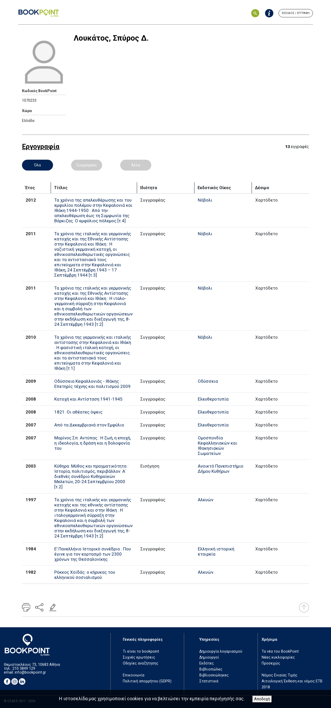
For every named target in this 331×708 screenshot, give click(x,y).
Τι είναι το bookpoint (141, 651)
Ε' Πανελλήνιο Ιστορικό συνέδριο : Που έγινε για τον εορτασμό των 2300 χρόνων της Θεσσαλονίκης (92, 554)
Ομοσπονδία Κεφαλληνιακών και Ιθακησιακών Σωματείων (217, 445)
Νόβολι (205, 200)
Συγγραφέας (86, 165)
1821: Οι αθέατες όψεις (78, 412)
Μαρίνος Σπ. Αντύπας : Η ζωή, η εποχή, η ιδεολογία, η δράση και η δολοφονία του (92, 443)
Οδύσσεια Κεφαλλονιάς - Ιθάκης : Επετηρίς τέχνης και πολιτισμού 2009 (92, 384)
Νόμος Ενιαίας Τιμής (279, 675)
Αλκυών (205, 499)
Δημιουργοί (209, 657)
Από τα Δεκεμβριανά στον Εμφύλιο (89, 424)
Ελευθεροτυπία (213, 399)
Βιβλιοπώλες (210, 669)
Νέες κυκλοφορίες (278, 657)
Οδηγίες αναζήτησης (140, 663)
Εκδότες (206, 663)
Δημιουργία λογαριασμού (220, 651)
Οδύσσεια (208, 381)
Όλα (37, 165)
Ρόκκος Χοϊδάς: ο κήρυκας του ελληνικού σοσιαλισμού (84, 575)
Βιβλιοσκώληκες (214, 675)
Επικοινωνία (133, 675)
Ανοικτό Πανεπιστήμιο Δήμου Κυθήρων (220, 468)
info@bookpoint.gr (30, 672)
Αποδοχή (262, 699)
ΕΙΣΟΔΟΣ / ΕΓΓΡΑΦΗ (296, 13)
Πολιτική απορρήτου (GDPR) (147, 681)
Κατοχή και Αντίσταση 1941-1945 (88, 399)
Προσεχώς (271, 663)
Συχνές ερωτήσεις (139, 657)
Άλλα (135, 165)
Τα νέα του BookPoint (280, 651)
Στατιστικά (208, 681)
